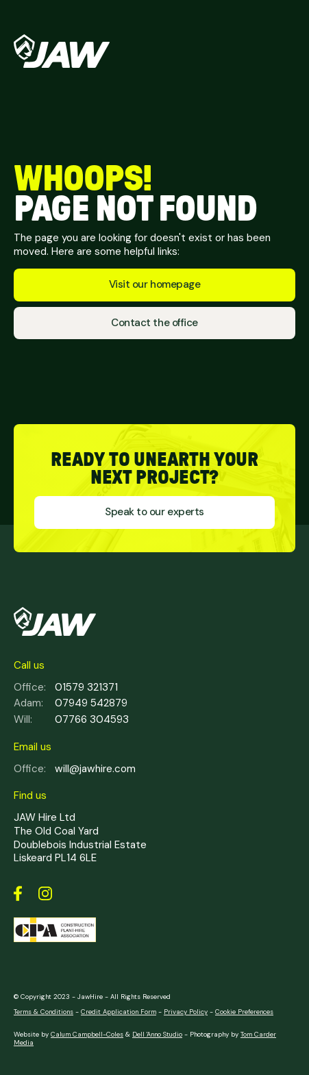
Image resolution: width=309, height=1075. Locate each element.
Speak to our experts (154, 512)
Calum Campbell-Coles (87, 1034)
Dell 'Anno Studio (157, 1034)
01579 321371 (66, 688)
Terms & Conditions (43, 1011)
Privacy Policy (186, 1011)
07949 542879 (70, 704)
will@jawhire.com (75, 769)
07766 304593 (71, 720)
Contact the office (154, 323)
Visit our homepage (154, 284)
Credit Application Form (118, 1011)
